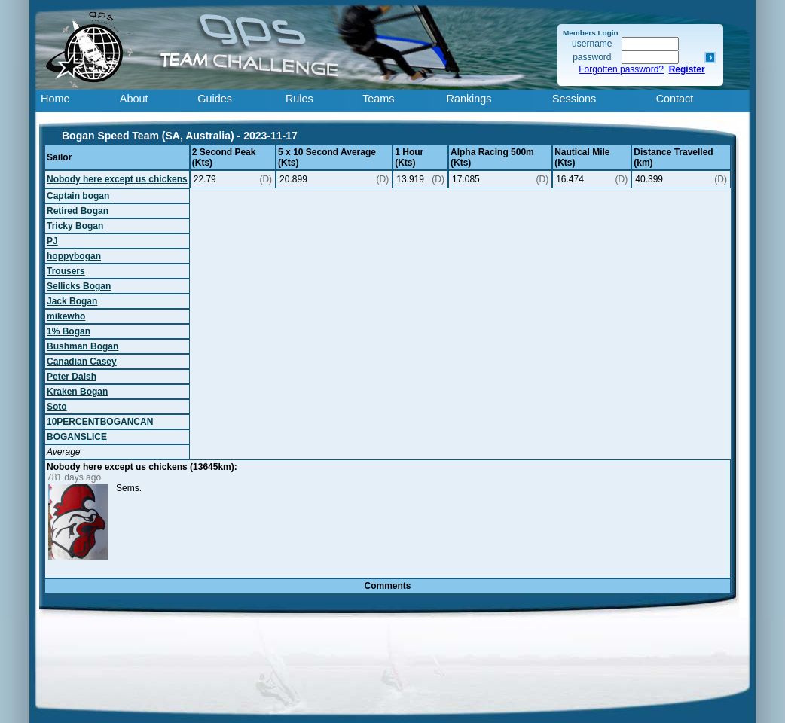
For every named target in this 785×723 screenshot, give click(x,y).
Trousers (66, 271)
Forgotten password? (621, 69)
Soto (57, 406)
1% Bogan (68, 331)
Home (55, 99)
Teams (378, 99)
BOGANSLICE (77, 437)
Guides (214, 99)
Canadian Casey (82, 361)
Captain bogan (78, 196)
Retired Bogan (77, 211)
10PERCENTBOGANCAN (100, 421)
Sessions (574, 99)
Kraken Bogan (77, 391)
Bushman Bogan (82, 346)
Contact (675, 99)
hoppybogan (74, 256)
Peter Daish (71, 376)
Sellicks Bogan (79, 286)
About (134, 99)
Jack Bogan (72, 301)
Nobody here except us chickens (117, 179)
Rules (299, 99)
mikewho (66, 316)
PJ (52, 241)
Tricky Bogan (75, 226)
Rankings (469, 99)
